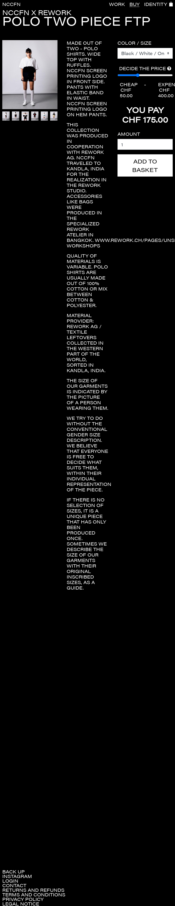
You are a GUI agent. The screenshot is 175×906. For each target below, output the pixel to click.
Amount (129, 134)
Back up (13, 871)
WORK (117, 4)
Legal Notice (20, 903)
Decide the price (145, 68)
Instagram (17, 876)
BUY (134, 4)
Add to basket (145, 165)
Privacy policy (23, 899)
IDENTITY (155, 4)
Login (10, 880)
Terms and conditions (33, 894)
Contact (14, 885)
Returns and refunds (33, 890)
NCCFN (11, 4)
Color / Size (134, 43)
